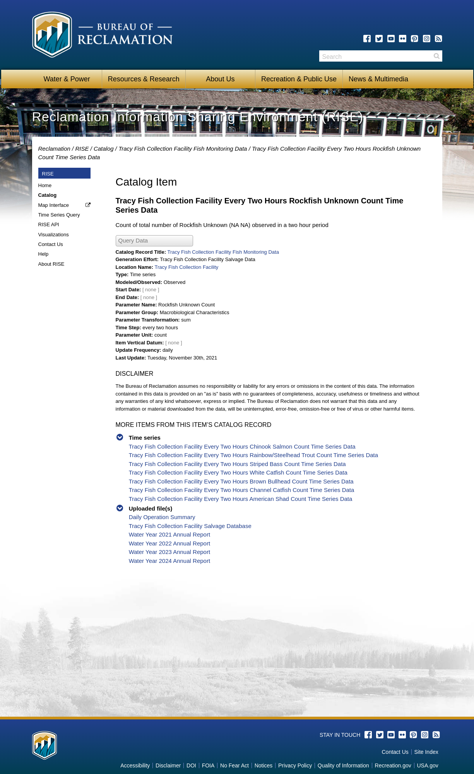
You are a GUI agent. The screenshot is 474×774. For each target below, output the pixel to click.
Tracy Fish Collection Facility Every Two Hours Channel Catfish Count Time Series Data (241, 490)
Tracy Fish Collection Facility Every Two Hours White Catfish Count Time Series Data (238, 472)
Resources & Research (144, 79)
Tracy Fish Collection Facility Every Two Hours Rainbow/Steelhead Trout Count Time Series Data (253, 455)
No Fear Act (234, 765)
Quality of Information (343, 765)
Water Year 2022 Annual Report (169, 543)
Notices (264, 765)
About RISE (51, 264)
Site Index (426, 752)
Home (45, 185)
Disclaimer (168, 765)
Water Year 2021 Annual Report (169, 534)
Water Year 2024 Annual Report (169, 560)
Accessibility (135, 765)
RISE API (48, 224)
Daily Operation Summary (162, 517)
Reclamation (54, 148)
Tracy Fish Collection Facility (186, 267)
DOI (191, 765)
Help (43, 254)
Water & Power (66, 79)
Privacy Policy (295, 765)
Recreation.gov (393, 765)
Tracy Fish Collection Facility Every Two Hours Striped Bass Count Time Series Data (237, 464)
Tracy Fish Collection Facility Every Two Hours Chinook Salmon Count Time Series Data (242, 446)
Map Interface (53, 205)
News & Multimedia (378, 79)
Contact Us (50, 244)
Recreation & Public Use (299, 79)
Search (436, 56)
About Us (220, 79)
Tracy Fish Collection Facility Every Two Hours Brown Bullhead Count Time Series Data (241, 481)
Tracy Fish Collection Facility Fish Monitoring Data (182, 148)
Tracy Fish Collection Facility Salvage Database (190, 526)
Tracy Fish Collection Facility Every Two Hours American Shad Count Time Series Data (241, 498)
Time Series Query (59, 215)
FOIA (208, 765)
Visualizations (53, 234)
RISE (82, 148)
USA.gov (427, 765)
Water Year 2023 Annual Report (169, 552)
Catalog (104, 148)
